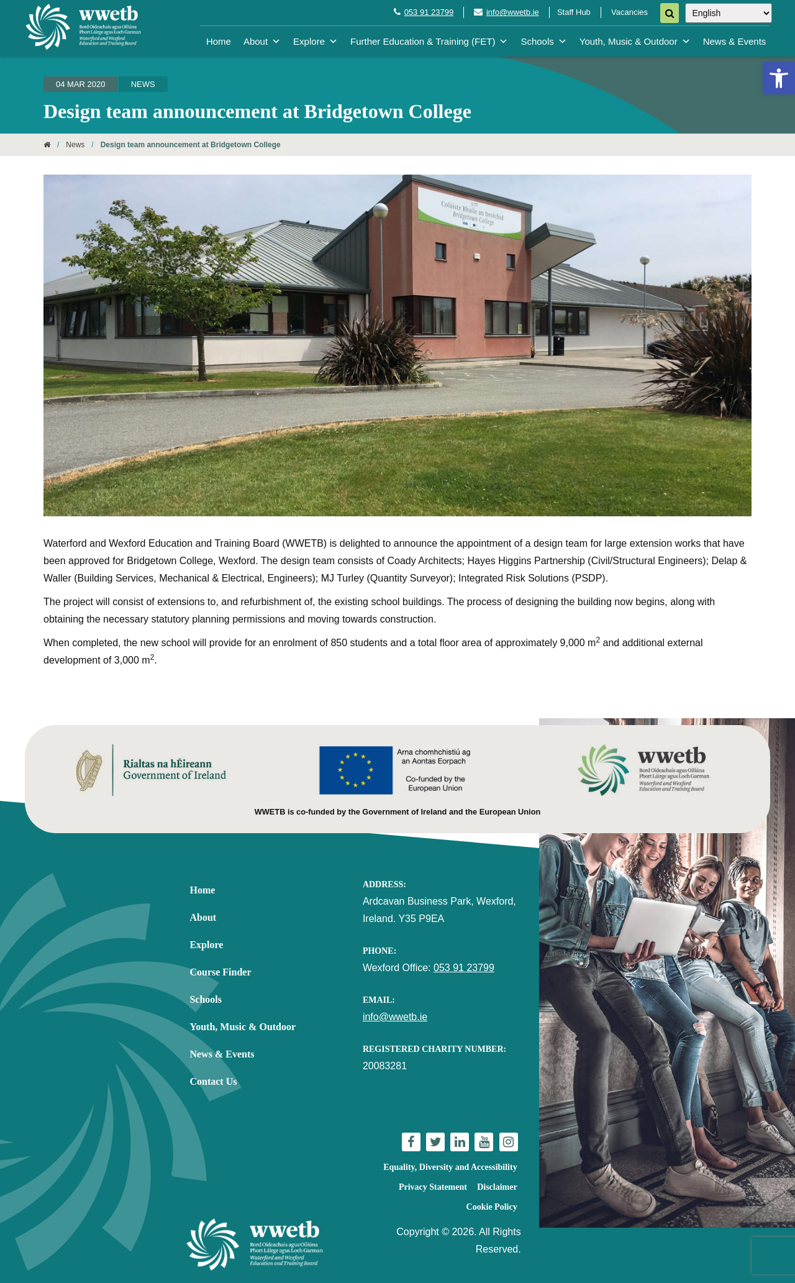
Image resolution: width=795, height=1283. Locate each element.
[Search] (669, 13)
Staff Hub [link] (574, 12)
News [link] (143, 84)
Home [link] (218, 41)
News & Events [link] (734, 41)
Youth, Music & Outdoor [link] (635, 41)
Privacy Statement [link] (433, 1187)
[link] (779, 78)
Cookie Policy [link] (491, 1207)
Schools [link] (543, 41)
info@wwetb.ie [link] (512, 12)
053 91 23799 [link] (429, 12)
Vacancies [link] (629, 12)
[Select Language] (728, 13)
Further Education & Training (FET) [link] (429, 41)
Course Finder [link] (220, 972)
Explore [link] (315, 41)
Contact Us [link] (213, 1081)
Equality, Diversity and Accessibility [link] (450, 1167)
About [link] (262, 41)
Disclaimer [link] (497, 1187)
